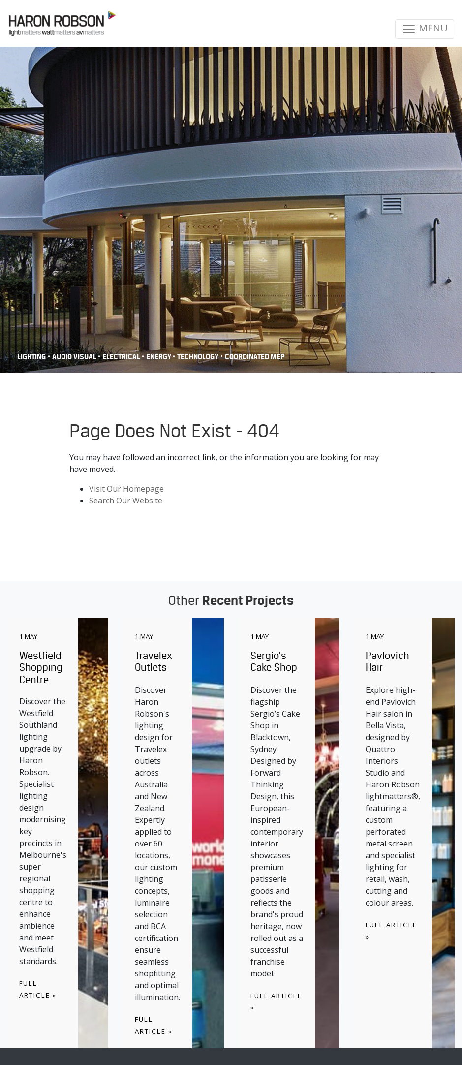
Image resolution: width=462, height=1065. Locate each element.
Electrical (122, 356)
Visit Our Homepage (126, 488)
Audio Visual (75, 356)
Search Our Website (125, 500)
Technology (197, 356)
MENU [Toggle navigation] (424, 28)
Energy (159, 356)
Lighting (31, 356)
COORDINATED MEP (255, 356)
